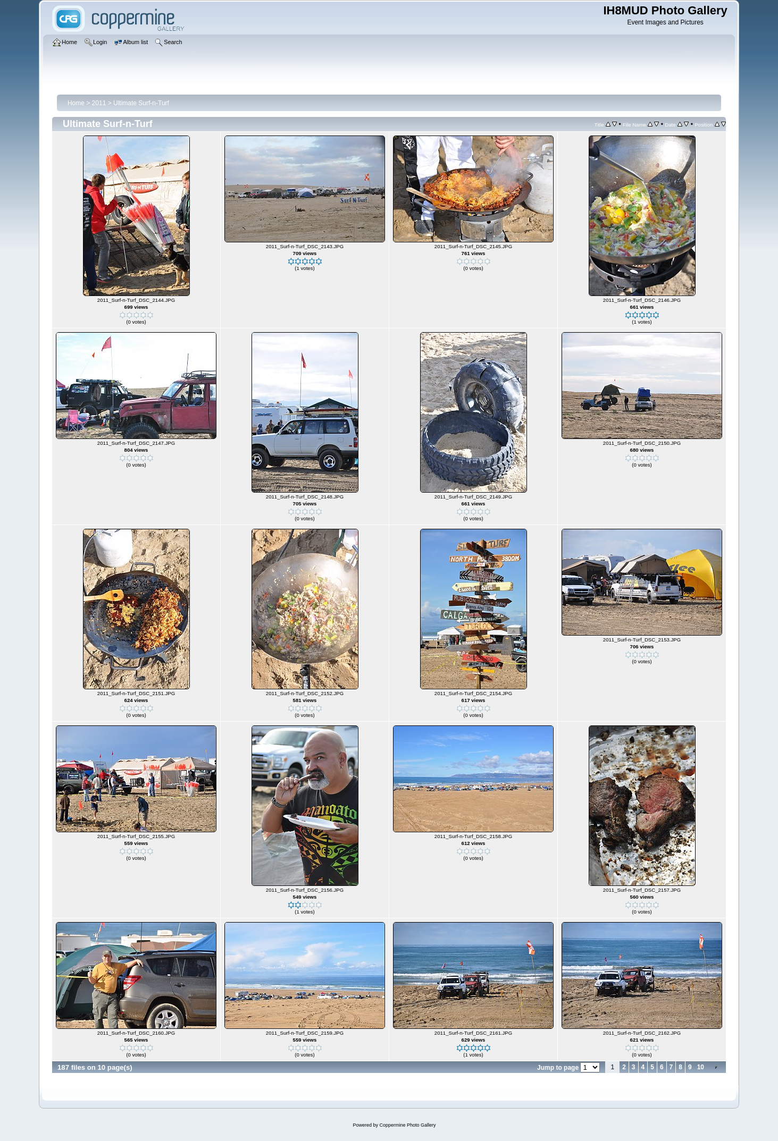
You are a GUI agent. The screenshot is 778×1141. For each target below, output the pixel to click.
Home (76, 103)
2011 (99, 103)
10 (700, 1067)
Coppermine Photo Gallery (407, 1125)
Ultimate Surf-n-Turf (141, 103)
